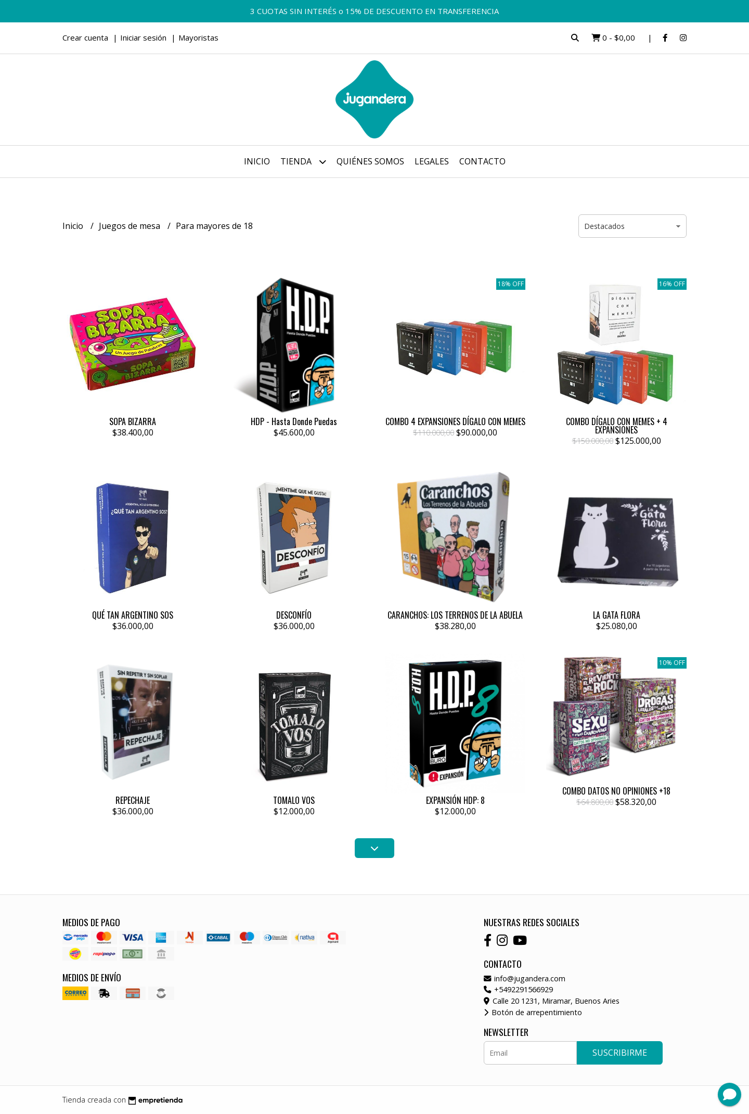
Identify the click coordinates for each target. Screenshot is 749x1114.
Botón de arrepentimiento (533, 1012)
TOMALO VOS (294, 800)
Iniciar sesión (143, 37)
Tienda (303, 161)
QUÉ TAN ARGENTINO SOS (132, 615)
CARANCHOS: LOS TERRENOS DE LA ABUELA (455, 615)
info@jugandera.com (524, 978)
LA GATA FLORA (616, 615)
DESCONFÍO (294, 615)
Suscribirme (619, 1052)
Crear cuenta (85, 37)
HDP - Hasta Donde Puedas (294, 421)
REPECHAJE (132, 800)
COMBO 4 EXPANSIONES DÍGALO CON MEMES (455, 421)
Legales (432, 161)
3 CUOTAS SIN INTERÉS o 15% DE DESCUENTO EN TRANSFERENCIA (374, 11)
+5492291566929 (518, 989)
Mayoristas (198, 37)
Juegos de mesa (130, 226)
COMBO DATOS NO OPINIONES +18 (616, 791)
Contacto (482, 161)
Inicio (257, 161)
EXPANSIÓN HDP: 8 (455, 800)
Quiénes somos (370, 161)
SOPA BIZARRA (132, 421)
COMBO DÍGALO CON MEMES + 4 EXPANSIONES (616, 425)
